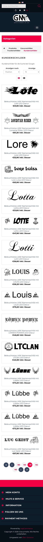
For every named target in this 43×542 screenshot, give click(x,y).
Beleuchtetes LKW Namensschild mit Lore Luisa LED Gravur (21, 179)
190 (24, 465)
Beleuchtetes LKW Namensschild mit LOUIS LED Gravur (21, 281)
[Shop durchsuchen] (14, 6)
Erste (6, 464)
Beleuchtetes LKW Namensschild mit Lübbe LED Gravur (21, 379)
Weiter (21, 469)
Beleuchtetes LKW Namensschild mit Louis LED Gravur (21, 304)
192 (36, 465)
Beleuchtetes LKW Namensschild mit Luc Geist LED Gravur (21, 450)
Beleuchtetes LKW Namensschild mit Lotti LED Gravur (21, 258)
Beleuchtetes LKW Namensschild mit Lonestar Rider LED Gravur (21, 129)
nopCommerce (26, 528)
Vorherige (12, 464)
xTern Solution (28, 537)
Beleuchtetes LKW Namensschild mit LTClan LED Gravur (21, 357)
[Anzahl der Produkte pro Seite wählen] (31, 72)
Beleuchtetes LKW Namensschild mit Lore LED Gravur (21, 154)
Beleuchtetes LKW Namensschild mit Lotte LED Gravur (21, 230)
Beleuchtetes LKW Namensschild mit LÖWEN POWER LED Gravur (21, 332)
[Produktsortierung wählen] (11, 72)
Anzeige (31, 68)
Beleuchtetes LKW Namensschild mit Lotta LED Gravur (21, 207)
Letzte (27, 469)
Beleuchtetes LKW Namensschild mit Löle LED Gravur (21, 103)
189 (18, 465)
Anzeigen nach (12, 68)
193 (15, 470)
